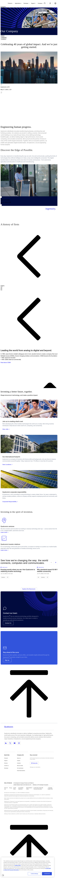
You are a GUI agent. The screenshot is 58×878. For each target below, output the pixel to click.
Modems (3, 577)
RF (7, 577)
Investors (19, 763)
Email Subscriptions (21, 770)
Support (5, 760)
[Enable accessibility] (3, 875)
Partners (6, 763)
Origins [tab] (2, 285)
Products (6, 758)
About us (19, 758)
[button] (40, 788)
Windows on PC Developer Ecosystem (40, 784)
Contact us (6, 765)
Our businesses (20, 768)
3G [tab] (1, 287)
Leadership (3, 37)
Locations (3, 39)
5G (38, 577)
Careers (18, 760)
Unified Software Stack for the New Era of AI (22, 784)
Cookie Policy (14, 788)
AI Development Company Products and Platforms (23, 783)
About (2, 35)
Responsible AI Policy (29, 788)
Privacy (10, 787)
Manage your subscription (35, 767)
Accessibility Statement (20, 788)
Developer (6, 768)
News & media (20, 765)
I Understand (47, 873)
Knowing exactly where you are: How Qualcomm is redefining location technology (18, 570)
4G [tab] (1, 288)
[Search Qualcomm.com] (45, 3)
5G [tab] (1, 289)
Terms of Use (6, 788)
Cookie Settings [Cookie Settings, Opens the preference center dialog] (34, 873)
